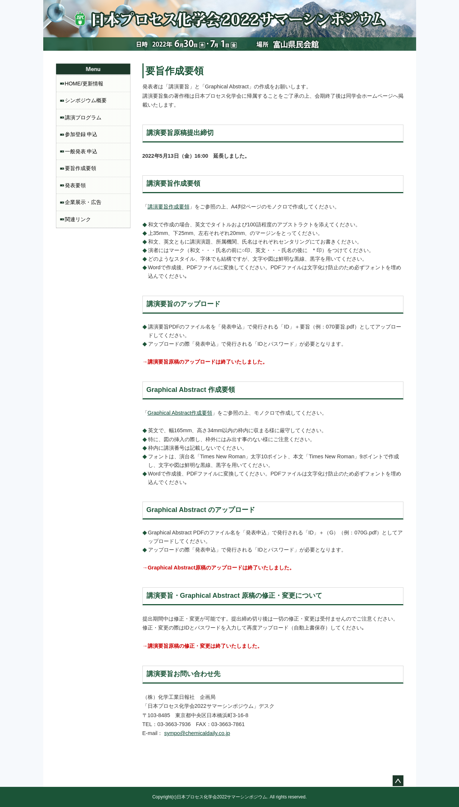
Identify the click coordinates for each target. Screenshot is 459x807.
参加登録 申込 (81, 134)
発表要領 (75, 185)
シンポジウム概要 (86, 100)
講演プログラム (83, 117)
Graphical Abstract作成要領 (180, 413)
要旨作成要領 (80, 168)
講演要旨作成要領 (168, 207)
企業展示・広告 (83, 202)
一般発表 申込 (81, 151)
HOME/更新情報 (84, 84)
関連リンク (78, 219)
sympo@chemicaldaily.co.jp (197, 733)
